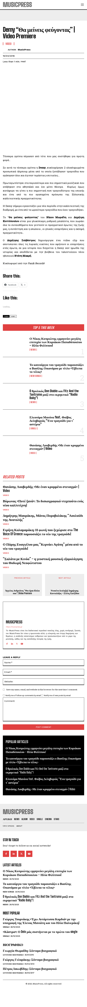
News (33, 350)
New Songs (36, 376)
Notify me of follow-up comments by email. (23, 695)
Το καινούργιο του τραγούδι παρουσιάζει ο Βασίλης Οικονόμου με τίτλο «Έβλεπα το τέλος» (57, 368)
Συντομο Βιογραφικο (13, 955)
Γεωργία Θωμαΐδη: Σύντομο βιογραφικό (30, 950)
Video (33, 453)
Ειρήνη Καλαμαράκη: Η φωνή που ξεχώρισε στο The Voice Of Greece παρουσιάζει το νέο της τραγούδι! (40, 532)
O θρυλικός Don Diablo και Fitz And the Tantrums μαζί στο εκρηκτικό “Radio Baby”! (54, 394)
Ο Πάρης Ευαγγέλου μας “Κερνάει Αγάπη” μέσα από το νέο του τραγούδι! (43, 546)
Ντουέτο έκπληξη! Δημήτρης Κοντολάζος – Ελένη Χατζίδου (64, 592)
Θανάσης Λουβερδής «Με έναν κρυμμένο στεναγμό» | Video (57, 446)
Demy (13, 316)
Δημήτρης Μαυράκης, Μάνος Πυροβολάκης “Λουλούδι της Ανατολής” (43, 517)
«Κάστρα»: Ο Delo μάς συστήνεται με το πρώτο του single (40, 932)
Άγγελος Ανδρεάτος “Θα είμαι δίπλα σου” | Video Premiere (22, 592)
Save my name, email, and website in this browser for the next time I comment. (42, 689)
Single (34, 428)
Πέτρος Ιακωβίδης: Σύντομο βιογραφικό (30, 969)
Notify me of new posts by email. (57, 695)
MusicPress (24, 49)
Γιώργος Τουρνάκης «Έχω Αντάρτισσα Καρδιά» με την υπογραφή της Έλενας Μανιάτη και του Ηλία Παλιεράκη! (41, 921)
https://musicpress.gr (14, 627)
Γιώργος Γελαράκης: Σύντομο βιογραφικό (31, 959)
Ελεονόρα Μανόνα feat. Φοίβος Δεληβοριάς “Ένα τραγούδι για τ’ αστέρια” (52, 420)
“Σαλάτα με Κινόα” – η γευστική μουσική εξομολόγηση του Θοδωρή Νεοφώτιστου (43, 561)
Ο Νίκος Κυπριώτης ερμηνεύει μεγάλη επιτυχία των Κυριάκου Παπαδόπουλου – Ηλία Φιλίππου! (56, 342)
